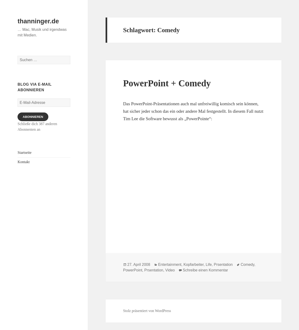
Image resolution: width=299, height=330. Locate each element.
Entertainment (170, 265)
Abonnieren (33, 117)
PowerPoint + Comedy (167, 83)
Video (170, 270)
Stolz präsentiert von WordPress (147, 311)
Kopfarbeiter (193, 265)
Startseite (25, 152)
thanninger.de (38, 21)
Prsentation (223, 265)
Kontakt (24, 162)
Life (209, 265)
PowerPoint (132, 270)
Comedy (247, 265)
